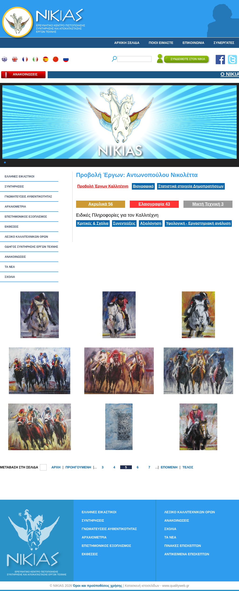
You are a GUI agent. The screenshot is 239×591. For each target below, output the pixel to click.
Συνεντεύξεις (124, 223)
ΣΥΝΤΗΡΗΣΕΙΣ (14, 186)
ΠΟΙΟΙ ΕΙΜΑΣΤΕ (161, 43)
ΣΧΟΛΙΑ (10, 277)
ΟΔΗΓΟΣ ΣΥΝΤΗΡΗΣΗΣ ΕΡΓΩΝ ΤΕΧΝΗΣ (31, 246)
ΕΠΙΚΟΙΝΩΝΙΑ (193, 43)
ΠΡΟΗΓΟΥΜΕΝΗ (78, 467)
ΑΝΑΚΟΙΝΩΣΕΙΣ (15, 256)
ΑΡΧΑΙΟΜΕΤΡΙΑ (15, 206)
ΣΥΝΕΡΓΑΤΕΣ (224, 43)
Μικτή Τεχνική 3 (208, 204)
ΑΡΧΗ (55, 467)
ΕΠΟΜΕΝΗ (169, 467)
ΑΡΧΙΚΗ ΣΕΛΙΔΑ (127, 43)
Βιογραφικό (143, 186)
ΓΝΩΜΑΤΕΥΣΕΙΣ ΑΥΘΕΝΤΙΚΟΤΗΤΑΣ (28, 196)
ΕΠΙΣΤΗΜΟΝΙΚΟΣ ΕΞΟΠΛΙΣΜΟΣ (26, 216)
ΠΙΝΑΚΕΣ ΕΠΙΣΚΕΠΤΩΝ (182, 546)
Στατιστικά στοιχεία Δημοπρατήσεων (191, 186)
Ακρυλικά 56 (100, 204)
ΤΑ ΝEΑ (10, 267)
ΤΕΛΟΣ (188, 467)
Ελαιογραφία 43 (154, 204)
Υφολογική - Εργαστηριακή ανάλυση (198, 223)
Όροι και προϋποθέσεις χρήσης (97, 585)
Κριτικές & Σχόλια (93, 223)
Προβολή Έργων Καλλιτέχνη (102, 186)
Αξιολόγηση (150, 223)
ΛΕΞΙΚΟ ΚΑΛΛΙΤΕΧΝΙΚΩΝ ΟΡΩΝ (26, 236)
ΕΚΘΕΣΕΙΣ (11, 226)
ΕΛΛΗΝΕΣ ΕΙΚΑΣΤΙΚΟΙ (19, 176)
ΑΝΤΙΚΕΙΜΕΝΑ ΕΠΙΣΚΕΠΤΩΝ (186, 554)
